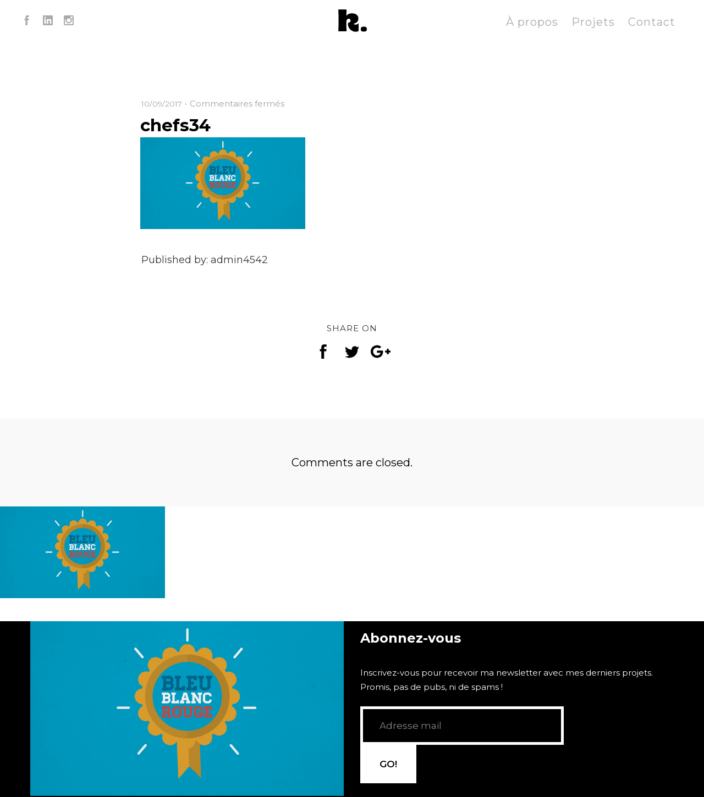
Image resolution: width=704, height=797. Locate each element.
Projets (593, 22)
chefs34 (181, 124)
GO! (592, 741)
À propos (532, 22)
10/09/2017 (163, 103)
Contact (651, 22)
